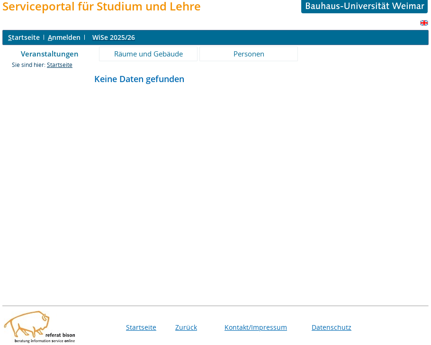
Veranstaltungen (50, 53)
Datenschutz (331, 327)
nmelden (64, 37)
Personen (248, 53)
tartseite (24, 37)
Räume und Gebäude (148, 53)
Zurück (186, 327)
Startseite (59, 64)
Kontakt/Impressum (255, 327)
